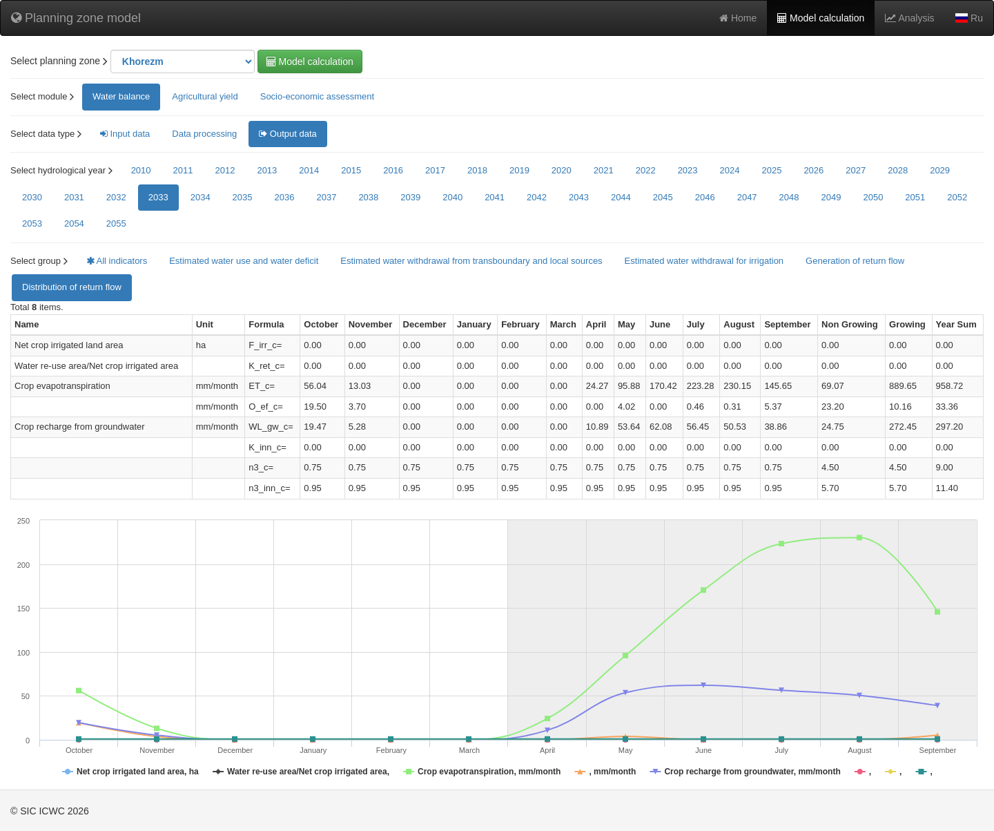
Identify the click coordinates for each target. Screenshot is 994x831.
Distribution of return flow (71, 287)
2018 (477, 170)
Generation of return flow (855, 261)
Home (738, 17)
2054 (74, 223)
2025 (771, 170)
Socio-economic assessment (317, 96)
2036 (285, 197)
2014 (309, 170)
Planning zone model (76, 18)
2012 (225, 170)
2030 (32, 197)
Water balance (121, 96)
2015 (351, 170)
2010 (141, 170)
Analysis (909, 17)
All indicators (117, 261)
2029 (940, 170)
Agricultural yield (204, 96)
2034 (201, 197)
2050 (873, 197)
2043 (579, 197)
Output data (288, 133)
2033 (158, 197)
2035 (243, 197)
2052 (957, 197)
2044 (621, 197)
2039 (410, 197)
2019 (519, 170)
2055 (116, 223)
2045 (663, 197)
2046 (705, 197)
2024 (730, 170)
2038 (368, 197)
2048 (789, 197)
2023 (688, 170)
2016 (393, 170)
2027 (856, 170)
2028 (898, 170)
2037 (326, 197)
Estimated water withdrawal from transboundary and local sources (471, 261)
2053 (32, 223)
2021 (604, 170)
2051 (915, 197)
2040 (452, 197)
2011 (183, 170)
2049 (831, 197)
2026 (813, 170)
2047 (747, 197)
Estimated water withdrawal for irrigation (704, 261)
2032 (116, 197)
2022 (646, 170)
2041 (495, 197)
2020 (562, 170)
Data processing (204, 133)
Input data (125, 133)
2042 (537, 197)
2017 (435, 170)
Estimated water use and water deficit (243, 261)
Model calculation (820, 17)
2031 (74, 197)
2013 (267, 170)
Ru (969, 17)
